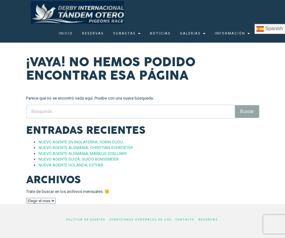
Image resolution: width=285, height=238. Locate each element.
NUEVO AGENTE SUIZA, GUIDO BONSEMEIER (79, 159)
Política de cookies (85, 219)
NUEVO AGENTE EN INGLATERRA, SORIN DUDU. (81, 142)
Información (232, 33)
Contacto (185, 219)
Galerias (192, 33)
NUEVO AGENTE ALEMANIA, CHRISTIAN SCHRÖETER (86, 147)
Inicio (66, 33)
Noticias (160, 33)
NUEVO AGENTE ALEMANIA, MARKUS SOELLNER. (83, 153)
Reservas (93, 33)
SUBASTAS (126, 33)
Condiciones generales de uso (140, 219)
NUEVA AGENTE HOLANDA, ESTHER (71, 165)
